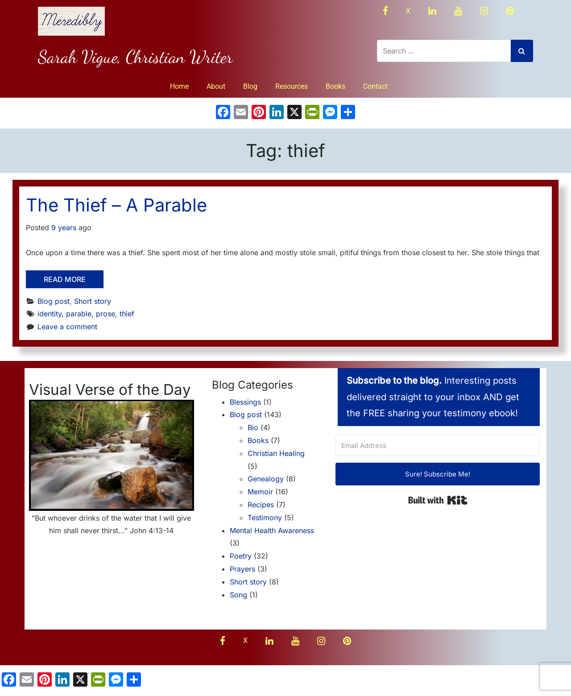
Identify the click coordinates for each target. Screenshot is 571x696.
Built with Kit (438, 500)
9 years (63, 227)
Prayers (242, 568)
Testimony (265, 517)
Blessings (245, 402)
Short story (92, 301)
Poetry (241, 555)
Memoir (260, 491)
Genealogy (266, 478)
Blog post (53, 301)
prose (105, 313)
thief (127, 313)
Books (335, 86)
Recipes (261, 504)
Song (238, 594)
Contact (375, 86)
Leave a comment (67, 326)
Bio (253, 427)
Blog (250, 86)
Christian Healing (276, 453)
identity (49, 313)
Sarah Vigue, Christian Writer (135, 56)
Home (179, 86)
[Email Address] (437, 445)
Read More (65, 279)
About (216, 86)
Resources (291, 86)
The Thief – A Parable (116, 205)
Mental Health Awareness (272, 530)
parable (78, 313)
